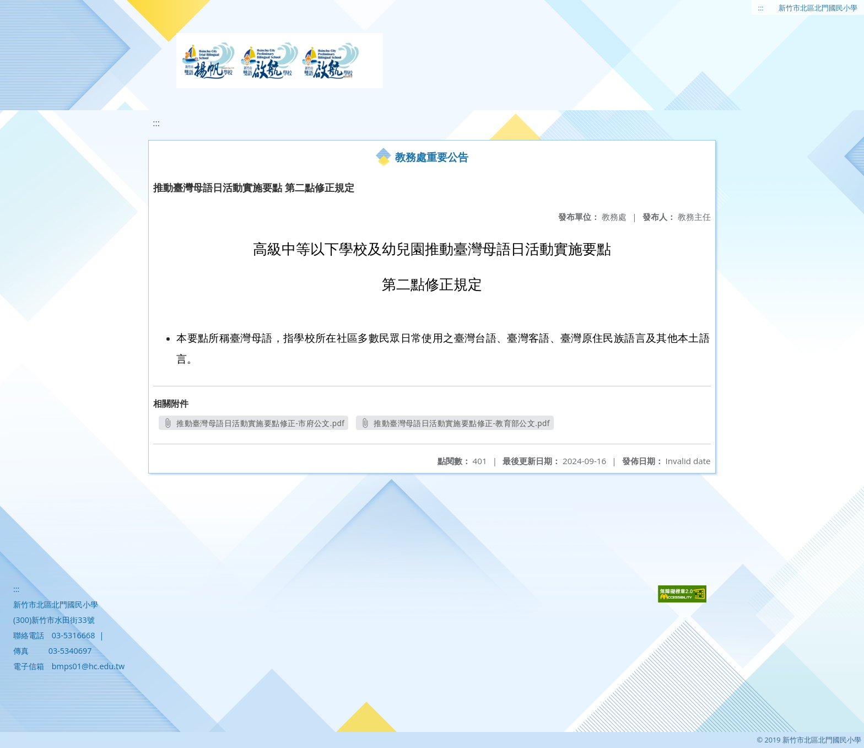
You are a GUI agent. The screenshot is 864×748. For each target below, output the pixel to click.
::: (761, 8)
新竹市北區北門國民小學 (818, 8)
